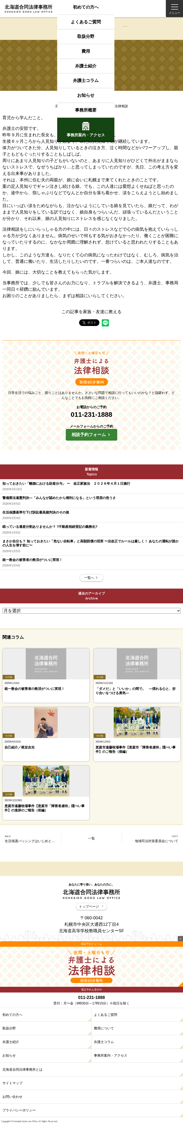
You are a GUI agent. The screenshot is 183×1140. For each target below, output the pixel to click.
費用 (85, 51)
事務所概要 (86, 110)
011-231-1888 (91, 414)
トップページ (91, 906)
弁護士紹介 (86, 66)
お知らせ (85, 95)
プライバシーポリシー (19, 1110)
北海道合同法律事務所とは (22, 1069)
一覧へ (91, 577)
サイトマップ (12, 1083)
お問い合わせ (12, 1097)
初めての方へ (86, 7)
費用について (104, 1028)
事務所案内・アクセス (110, 1055)
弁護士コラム (86, 80)
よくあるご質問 (86, 22)
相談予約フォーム (91, 434)
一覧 (91, 838)
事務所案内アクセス (86, 129)
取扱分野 (85, 36)
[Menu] (174, 8)
